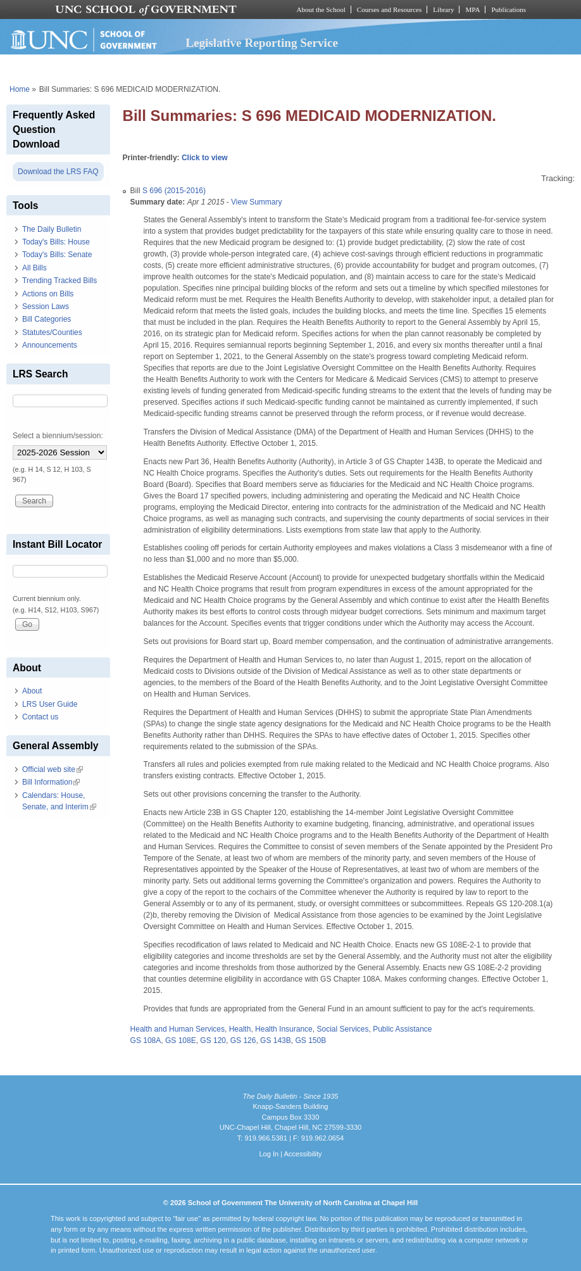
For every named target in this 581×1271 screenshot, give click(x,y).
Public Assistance (402, 1029)
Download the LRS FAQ (58, 171)
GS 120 (213, 1040)
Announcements (49, 345)
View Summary (256, 202)
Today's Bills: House (56, 241)
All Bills (34, 267)
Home (19, 89)
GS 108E (180, 1040)
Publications (508, 9)
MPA (472, 9)
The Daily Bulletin (51, 229)
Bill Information (51, 782)
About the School (321, 9)
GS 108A (145, 1040)
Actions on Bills (47, 293)
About (32, 690)
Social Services (342, 1029)
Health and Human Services (177, 1029)
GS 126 (243, 1040)
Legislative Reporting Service (261, 42)
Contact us (40, 716)
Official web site (52, 769)
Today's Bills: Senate (57, 254)
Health (240, 1029)
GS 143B (275, 1040)
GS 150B (310, 1040)
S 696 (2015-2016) (174, 190)
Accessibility (303, 1154)
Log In (268, 1154)
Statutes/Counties (52, 332)
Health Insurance (284, 1029)
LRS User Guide (49, 704)
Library (443, 9)
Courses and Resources (389, 9)
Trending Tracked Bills (59, 280)
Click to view (205, 157)
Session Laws (45, 306)
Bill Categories (46, 319)
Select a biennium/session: (58, 435)
